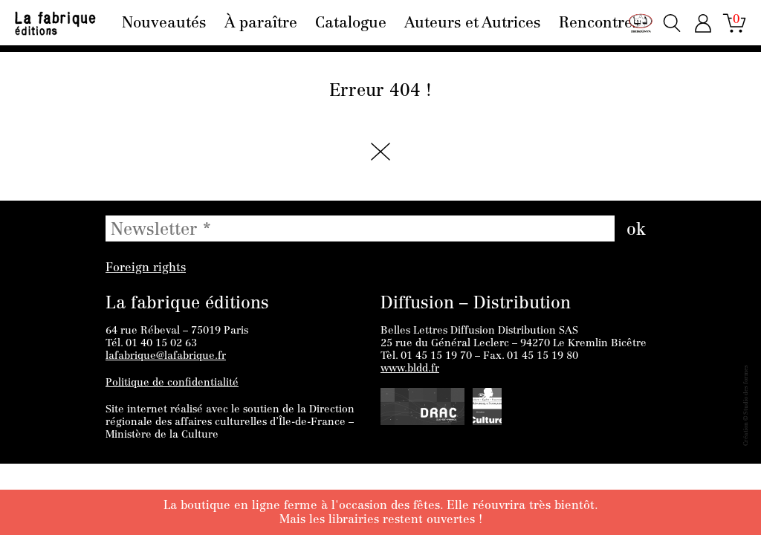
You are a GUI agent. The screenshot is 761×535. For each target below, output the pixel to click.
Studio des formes (746, 390)
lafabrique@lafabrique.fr (166, 356)
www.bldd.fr (409, 369)
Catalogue (350, 23)
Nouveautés (164, 23)
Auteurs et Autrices (472, 23)
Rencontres (599, 23)
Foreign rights (146, 268)
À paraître (260, 23)
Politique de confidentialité (172, 383)
